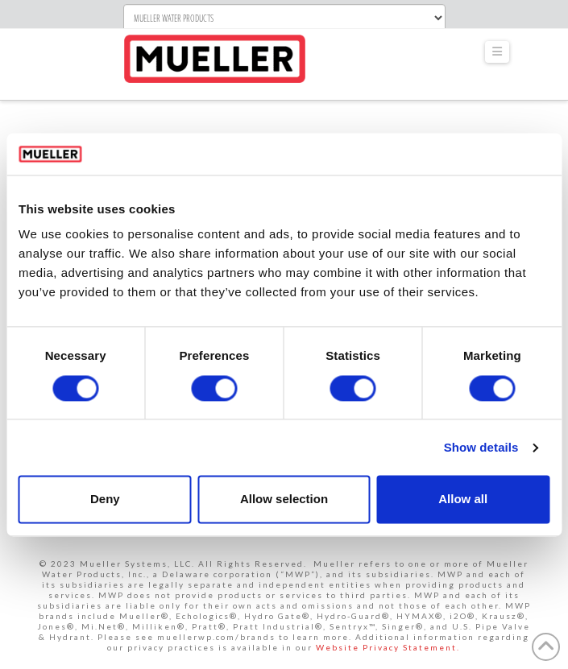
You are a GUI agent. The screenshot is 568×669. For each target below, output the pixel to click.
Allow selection (284, 499)
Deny (105, 499)
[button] (497, 52)
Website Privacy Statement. (388, 647)
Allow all (462, 499)
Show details (481, 447)
